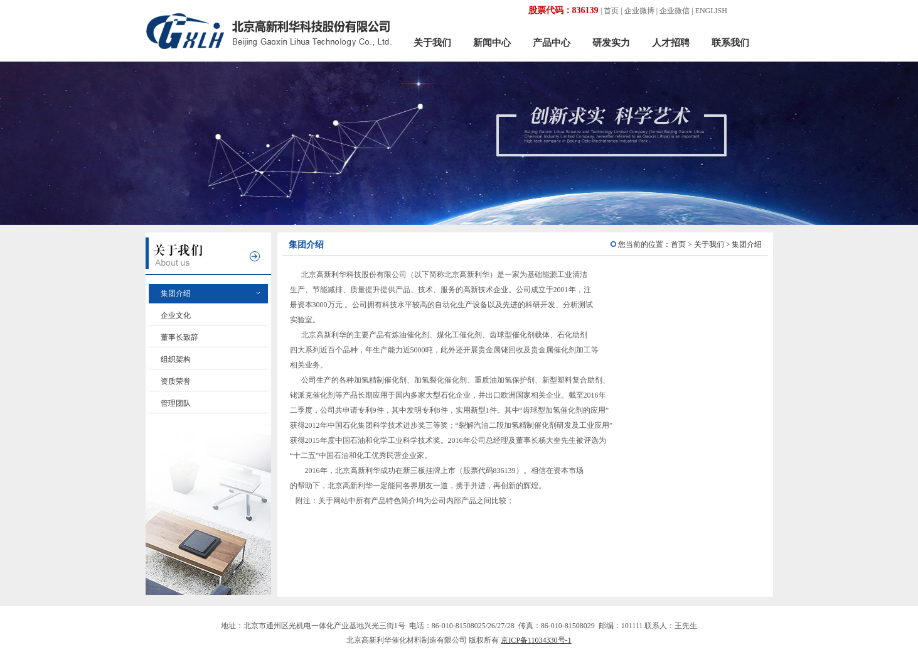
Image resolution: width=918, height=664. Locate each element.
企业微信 (674, 10)
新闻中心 (492, 43)
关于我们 (432, 43)
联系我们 (730, 43)
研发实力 (611, 43)
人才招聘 (671, 43)
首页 (611, 10)
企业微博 (639, 10)
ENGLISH (711, 10)
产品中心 (551, 43)
